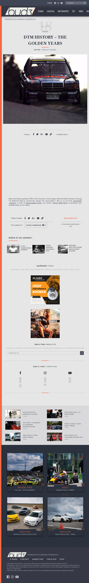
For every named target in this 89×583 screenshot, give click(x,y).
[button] (84, 3)
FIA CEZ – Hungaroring (25, 490)
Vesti (65, 487)
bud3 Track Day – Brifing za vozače (30, 413)
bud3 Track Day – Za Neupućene (72, 413)
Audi (22, 270)
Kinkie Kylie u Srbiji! (65, 490)
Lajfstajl (50, 11)
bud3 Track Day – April (65, 534)
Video (81, 11)
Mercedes (48, 270)
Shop (62, 559)
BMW (27, 270)
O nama (49, 3)
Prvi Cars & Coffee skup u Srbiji (30, 436)
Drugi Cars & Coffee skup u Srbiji (73, 425)
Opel (66, 270)
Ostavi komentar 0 (36, 225)
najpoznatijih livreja (33, 203)
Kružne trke (25, 487)
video (45, 31)
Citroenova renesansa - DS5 (70, 225)
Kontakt (24, 559)
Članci (40, 11)
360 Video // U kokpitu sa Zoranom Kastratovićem (31, 425)
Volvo (77, 270)
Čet (73, 11)
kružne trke (39, 270)
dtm (31, 270)
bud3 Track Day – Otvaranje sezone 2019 (74, 436)
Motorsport (63, 11)
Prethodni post (71, 218)
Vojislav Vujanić (49, 50)
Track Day (25, 531)
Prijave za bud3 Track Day (25, 534)
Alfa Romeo (14, 270)
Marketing (37, 559)
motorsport (58, 270)
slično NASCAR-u (60, 203)
